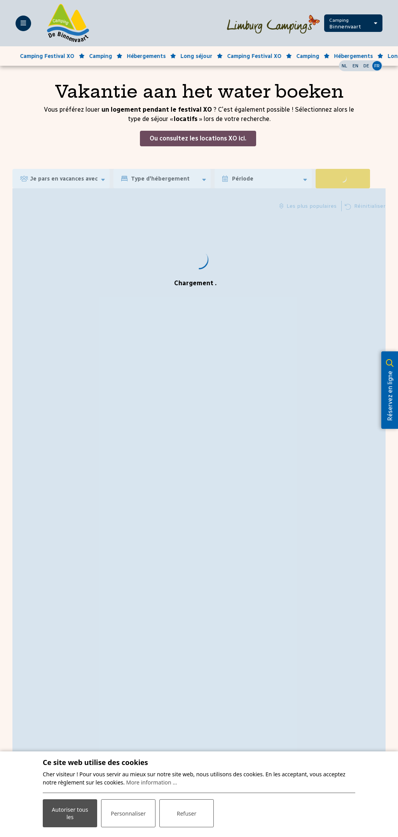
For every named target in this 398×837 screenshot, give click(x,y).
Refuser (186, 813)
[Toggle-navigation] (23, 23)
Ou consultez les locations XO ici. (198, 138)
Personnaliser (128, 813)
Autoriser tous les (70, 813)
